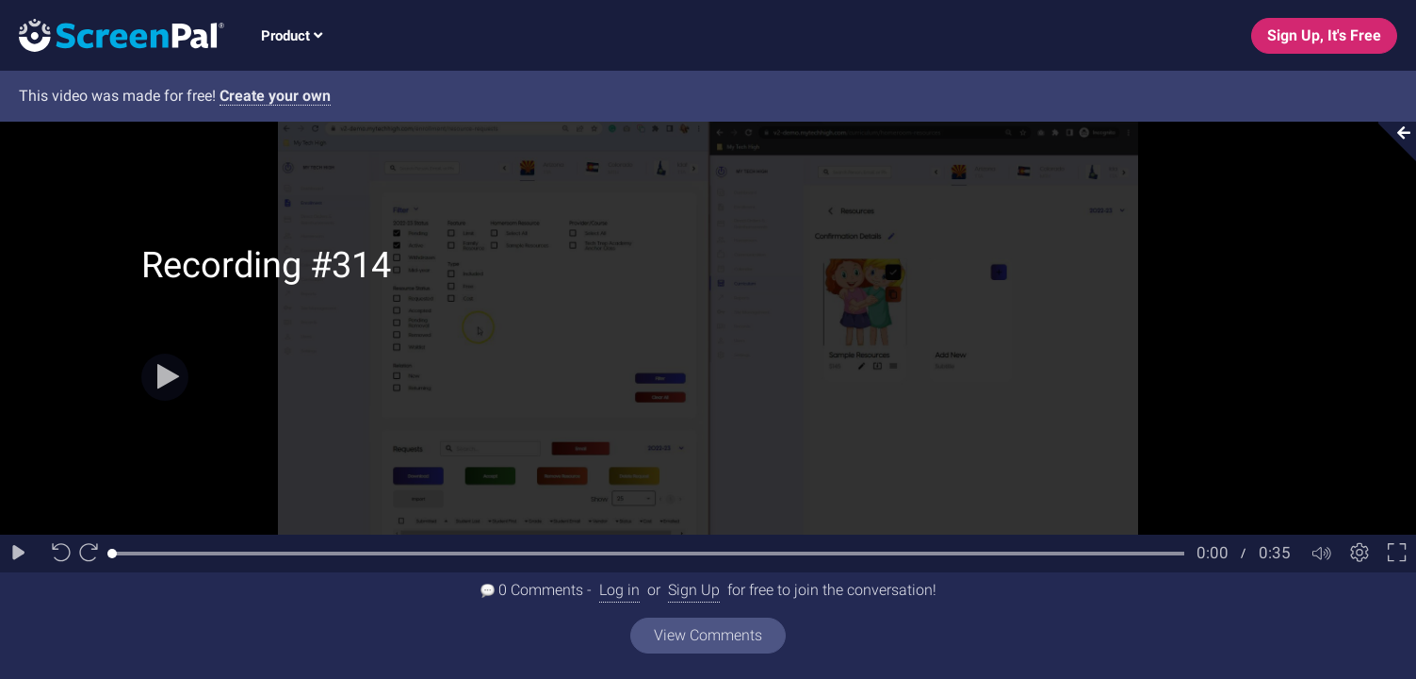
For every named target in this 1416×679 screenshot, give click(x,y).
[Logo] (112, 34)
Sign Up (694, 590)
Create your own (275, 96)
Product (291, 35)
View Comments (708, 635)
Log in (619, 590)
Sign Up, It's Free (1324, 35)
